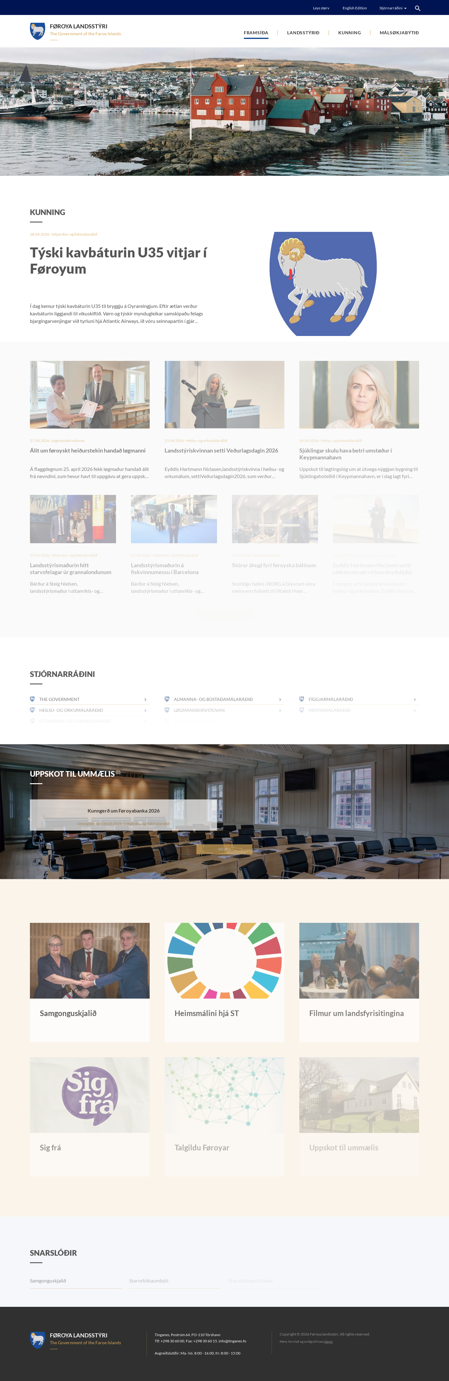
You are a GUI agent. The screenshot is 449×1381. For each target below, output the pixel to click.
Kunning (349, 32)
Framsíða (256, 32)
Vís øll (224, 849)
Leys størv (321, 8)
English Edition (355, 8)
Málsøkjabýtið (399, 32)
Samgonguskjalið (48, 1294)
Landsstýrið (303, 32)
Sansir (329, 1341)
